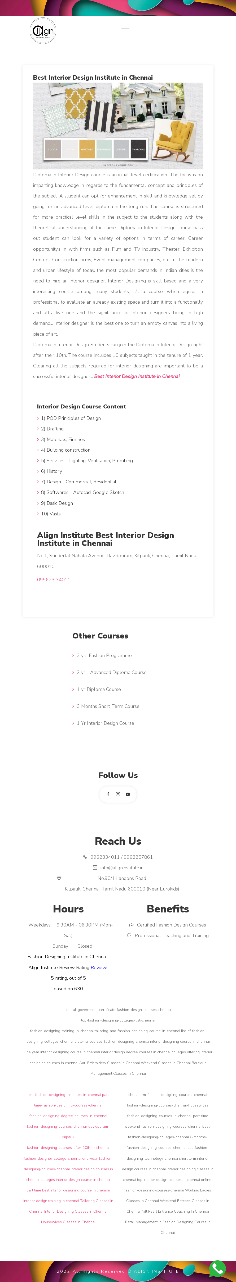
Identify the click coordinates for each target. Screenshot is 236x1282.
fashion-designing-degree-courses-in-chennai (68, 1115)
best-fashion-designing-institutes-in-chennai (64, 1094)
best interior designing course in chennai (76, 1190)
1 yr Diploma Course (99, 689)
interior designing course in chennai (180, 1041)
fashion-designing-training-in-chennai (62, 1030)
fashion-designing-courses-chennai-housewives (167, 1105)
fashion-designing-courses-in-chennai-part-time (167, 1115)
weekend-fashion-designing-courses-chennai (162, 1126)
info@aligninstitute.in (121, 868)
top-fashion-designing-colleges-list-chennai (118, 1020)
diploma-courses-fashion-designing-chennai (112, 1041)
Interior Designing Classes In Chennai (75, 1211)
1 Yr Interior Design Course (105, 723)
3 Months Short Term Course (108, 706)
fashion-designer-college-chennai (52, 1158)
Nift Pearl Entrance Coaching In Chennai (175, 1211)
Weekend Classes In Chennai (166, 1062)
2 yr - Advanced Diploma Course (112, 672)
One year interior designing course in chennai (62, 1052)
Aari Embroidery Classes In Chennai (109, 1062)
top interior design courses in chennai (168, 1179)
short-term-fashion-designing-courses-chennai (167, 1094)
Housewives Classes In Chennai (68, 1222)
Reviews (99, 967)
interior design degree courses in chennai (136, 1052)
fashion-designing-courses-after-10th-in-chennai (68, 1147)
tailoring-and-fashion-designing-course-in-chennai (137, 1030)
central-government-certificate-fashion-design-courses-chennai (118, 1009)
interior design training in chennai (51, 1200)
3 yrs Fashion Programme (104, 655)
